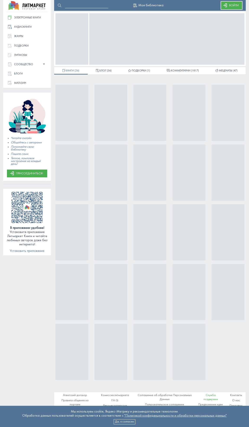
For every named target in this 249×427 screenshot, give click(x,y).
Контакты (236, 395)
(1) (139, 71)
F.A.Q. (115, 400)
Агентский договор (75, 395)
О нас (236, 400)
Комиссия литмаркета (115, 395)
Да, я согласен (124, 421)
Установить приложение (27, 251)
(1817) (183, 71)
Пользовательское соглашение (164, 404)
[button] (27, 64)
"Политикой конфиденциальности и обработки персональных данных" (175, 415)
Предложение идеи (210, 404)
